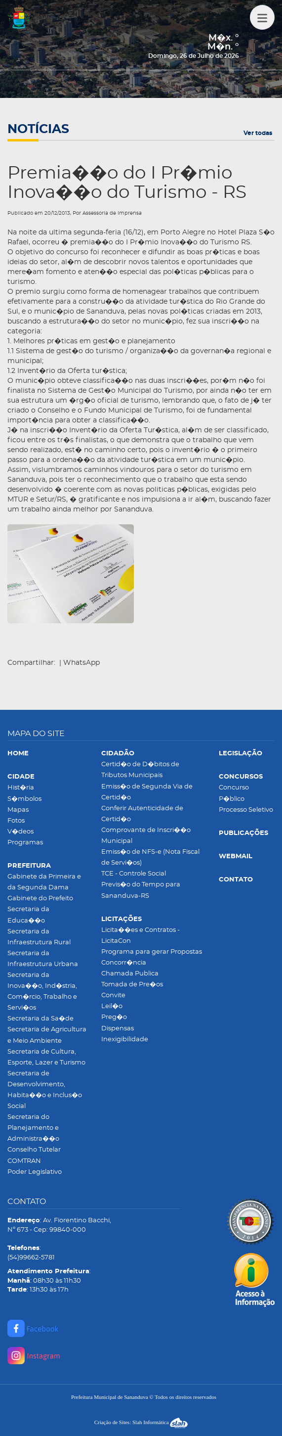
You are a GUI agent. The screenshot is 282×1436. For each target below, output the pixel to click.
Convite (113, 995)
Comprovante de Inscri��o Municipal (146, 835)
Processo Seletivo (246, 810)
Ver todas (257, 133)
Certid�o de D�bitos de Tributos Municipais (140, 770)
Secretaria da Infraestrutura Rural (39, 937)
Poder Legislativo (34, 1172)
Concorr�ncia (123, 963)
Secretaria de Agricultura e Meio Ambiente (46, 1035)
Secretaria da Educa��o (28, 915)
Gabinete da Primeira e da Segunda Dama (44, 882)
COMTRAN (24, 1161)
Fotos (16, 821)
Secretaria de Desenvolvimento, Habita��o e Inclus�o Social (44, 1090)
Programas (25, 842)
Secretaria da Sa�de (40, 1019)
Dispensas (117, 1028)
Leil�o (111, 1006)
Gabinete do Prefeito (40, 898)
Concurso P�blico (234, 793)
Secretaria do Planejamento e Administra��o (33, 1128)
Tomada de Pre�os (132, 984)
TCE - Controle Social (133, 874)
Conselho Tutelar (34, 1150)
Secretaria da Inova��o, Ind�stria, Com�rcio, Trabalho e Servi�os (42, 991)
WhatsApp (81, 662)
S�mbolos (24, 799)
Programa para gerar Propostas (151, 952)
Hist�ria (20, 788)
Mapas (18, 810)
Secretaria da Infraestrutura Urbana (42, 959)
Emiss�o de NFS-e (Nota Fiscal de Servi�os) (150, 857)
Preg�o (114, 1017)
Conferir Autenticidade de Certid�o (142, 814)
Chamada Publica (130, 974)
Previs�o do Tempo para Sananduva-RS (140, 890)
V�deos (20, 832)
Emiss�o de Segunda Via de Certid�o (147, 792)
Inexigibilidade (124, 1039)
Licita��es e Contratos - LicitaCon (140, 935)
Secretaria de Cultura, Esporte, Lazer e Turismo (46, 1057)
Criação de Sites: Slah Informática (141, 1422)
